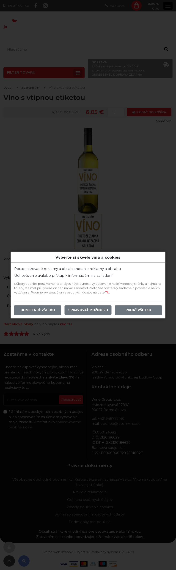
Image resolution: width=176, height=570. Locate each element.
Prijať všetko (138, 310)
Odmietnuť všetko (37, 310)
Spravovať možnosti (88, 310)
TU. (107, 292)
